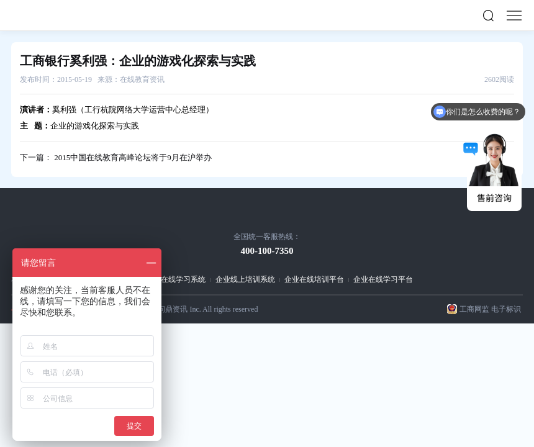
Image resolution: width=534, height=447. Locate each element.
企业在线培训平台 (314, 279)
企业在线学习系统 (176, 279)
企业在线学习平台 (383, 279)
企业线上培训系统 (245, 279)
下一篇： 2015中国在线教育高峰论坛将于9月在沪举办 (116, 157)
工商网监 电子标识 (490, 309)
